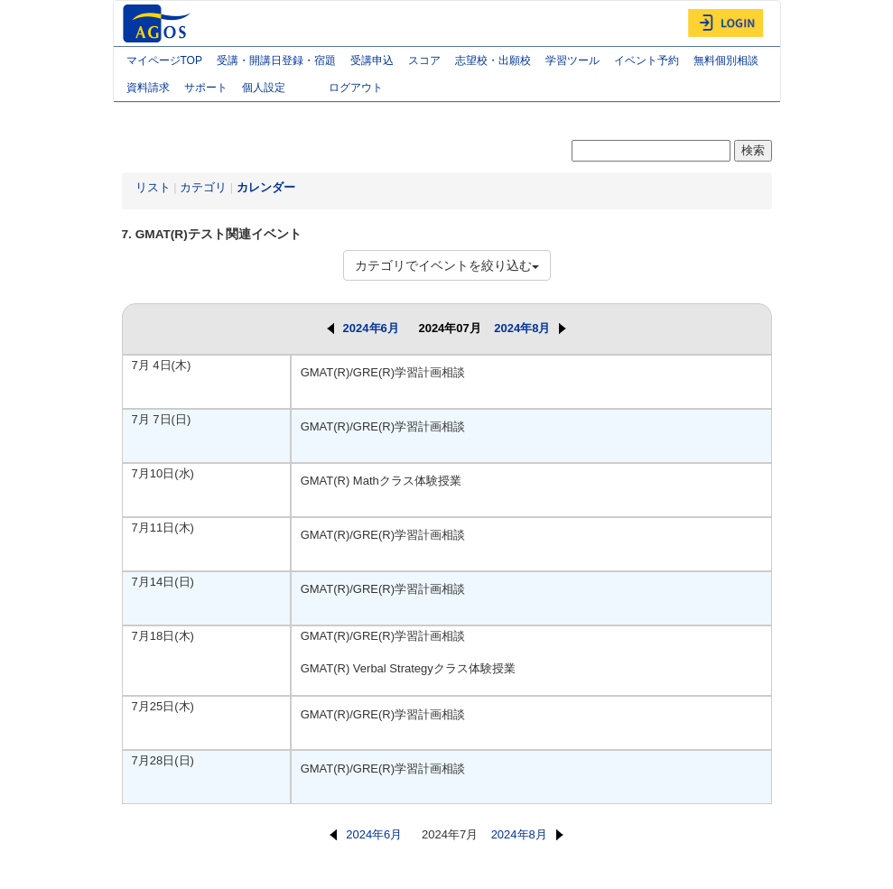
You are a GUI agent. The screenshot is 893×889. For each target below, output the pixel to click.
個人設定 (278, 89)
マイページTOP (164, 60)
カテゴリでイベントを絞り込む (447, 265)
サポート (206, 87)
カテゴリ (203, 187)
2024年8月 (530, 328)
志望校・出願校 (493, 60)
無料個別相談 (725, 60)
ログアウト (356, 87)
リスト (153, 187)
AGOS (159, 23)
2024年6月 (363, 328)
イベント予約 (646, 60)
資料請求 (148, 87)
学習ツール (572, 60)
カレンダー (266, 187)
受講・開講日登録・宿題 (276, 60)
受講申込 (372, 60)
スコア (424, 60)
